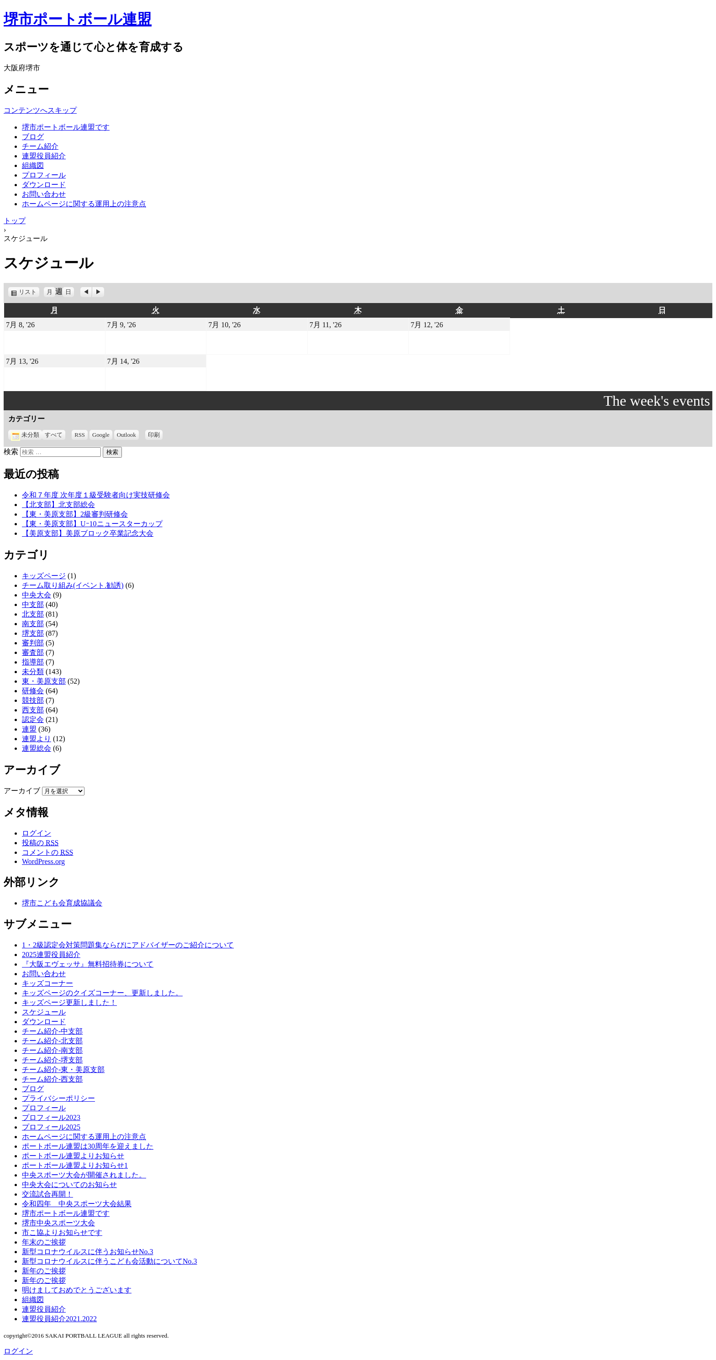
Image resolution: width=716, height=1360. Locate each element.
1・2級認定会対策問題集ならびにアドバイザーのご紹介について (128, 945)
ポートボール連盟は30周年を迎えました (87, 1146)
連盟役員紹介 (44, 156)
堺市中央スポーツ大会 (58, 1223)
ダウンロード (44, 184)
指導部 (33, 662)
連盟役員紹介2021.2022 (59, 1319)
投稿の (40, 843)
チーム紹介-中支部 (52, 1031)
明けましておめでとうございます (77, 1290)
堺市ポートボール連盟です (66, 127)
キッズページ (44, 576)
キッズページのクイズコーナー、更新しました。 (102, 993)
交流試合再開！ (47, 1194)
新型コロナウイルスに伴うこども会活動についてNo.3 (109, 1261)
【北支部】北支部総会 (58, 504)
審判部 (33, 643)
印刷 (155, 435)
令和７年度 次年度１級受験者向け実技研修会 (96, 495)
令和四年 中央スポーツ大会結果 (77, 1204)
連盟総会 (36, 748)
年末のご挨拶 (44, 1242)
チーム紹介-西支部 (52, 1079)
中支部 (33, 604)
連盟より (36, 739)
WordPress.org (43, 861)
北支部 (33, 614)
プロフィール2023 (51, 1117)
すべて (54, 435)
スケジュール (44, 1012)
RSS (79, 435)
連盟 (29, 729)
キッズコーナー (47, 983)
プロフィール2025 (51, 1127)
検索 (11, 451)
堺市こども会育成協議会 (62, 903)
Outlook (126, 435)
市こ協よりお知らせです (62, 1232)
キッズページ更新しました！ (69, 1002)
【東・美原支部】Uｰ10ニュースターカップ (92, 524)
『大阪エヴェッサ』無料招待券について (87, 964)
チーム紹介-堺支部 (52, 1060)
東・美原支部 (44, 681)
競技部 (33, 700)
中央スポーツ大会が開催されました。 (84, 1175)
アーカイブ (22, 791)
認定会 (33, 719)
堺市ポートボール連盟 (78, 19)
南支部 (33, 624)
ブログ (33, 137)
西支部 (33, 710)
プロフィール (44, 175)
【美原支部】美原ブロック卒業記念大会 (87, 533)
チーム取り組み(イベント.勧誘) (73, 585)
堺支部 (33, 633)
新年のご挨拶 (44, 1271)
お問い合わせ (44, 194)
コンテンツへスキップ (40, 110)
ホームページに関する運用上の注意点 (84, 204)
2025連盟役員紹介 (51, 954)
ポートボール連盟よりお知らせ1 (75, 1165)
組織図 (33, 165)
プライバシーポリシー (58, 1098)
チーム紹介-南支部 (52, 1050)
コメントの (47, 852)
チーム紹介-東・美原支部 (63, 1069)
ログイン (36, 833)
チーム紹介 (40, 146)
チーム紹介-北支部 (52, 1041)
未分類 (25, 435)
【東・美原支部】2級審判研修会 (75, 514)
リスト (29, 292)
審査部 (33, 652)
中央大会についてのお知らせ (69, 1184)
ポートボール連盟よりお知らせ (73, 1156)
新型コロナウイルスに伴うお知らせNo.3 (87, 1251)
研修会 (33, 691)
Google (101, 435)
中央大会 (36, 595)
